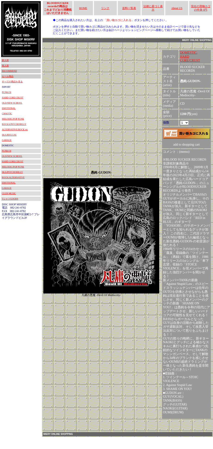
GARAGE (7, 140)
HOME (83, 8)
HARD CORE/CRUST (12, 97)
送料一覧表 (129, 8)
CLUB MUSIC (9, 193)
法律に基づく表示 (153, 8)
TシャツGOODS (10, 198)
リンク (105, 8)
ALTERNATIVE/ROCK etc (15, 129)
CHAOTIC (7, 113)
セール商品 (7, 76)
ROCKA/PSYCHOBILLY (14, 124)
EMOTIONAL (9, 108)
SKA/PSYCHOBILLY (12, 172)
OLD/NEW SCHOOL (12, 103)
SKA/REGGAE (9, 135)
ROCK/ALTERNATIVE (13, 177)
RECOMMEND (9, 71)
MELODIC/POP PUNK (13, 119)
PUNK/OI (6, 92)
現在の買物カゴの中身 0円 (200, 8)
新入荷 (5, 60)
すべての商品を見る (12, 81)
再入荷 (5, 65)
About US (176, 8)
